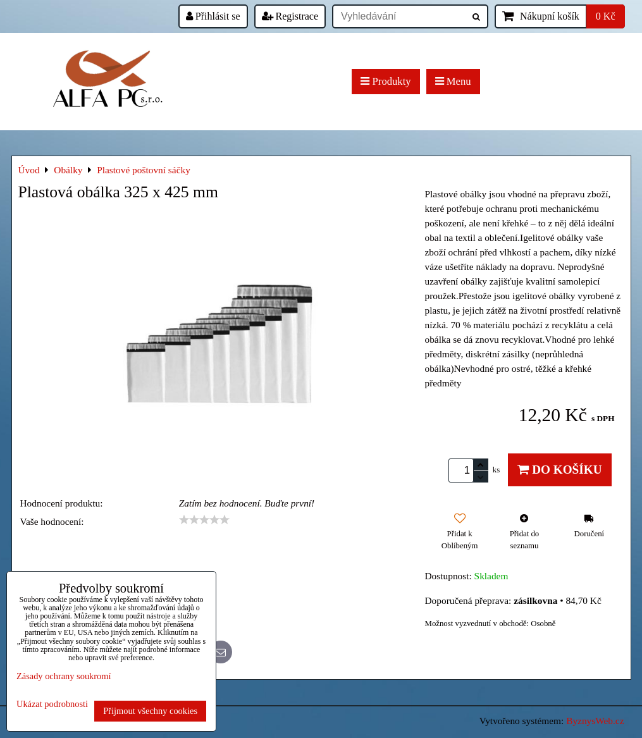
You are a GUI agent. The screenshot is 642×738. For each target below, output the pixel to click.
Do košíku (559, 469)
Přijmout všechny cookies (150, 711)
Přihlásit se (213, 16)
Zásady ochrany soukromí (63, 676)
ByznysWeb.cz (595, 720)
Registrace (290, 16)
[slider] (204, 520)
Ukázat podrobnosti (52, 704)
